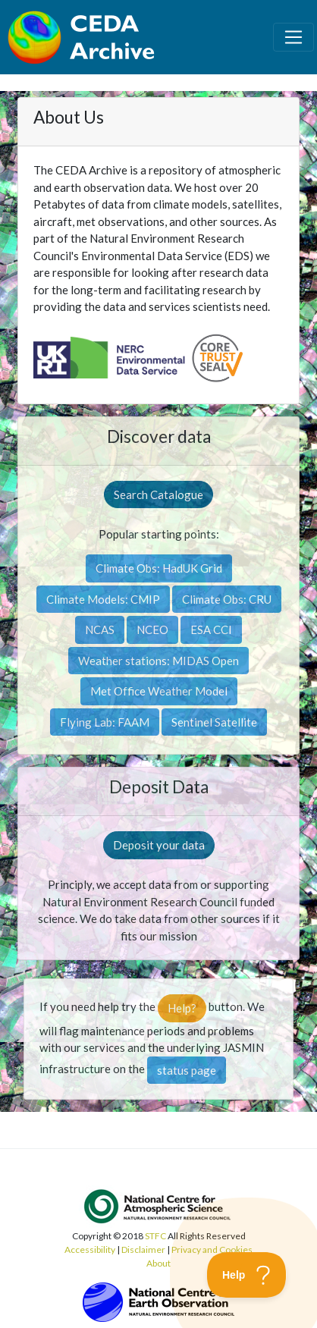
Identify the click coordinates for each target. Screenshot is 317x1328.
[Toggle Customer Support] (247, 1275)
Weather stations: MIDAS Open (158, 660)
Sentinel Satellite (214, 722)
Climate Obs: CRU (226, 599)
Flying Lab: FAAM (104, 722)
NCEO (152, 629)
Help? (182, 1008)
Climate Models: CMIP (103, 599)
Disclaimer (143, 1249)
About (158, 1263)
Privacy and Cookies (212, 1249)
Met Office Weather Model (159, 691)
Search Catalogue (158, 494)
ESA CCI (211, 629)
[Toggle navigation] (293, 37)
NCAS (100, 629)
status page (186, 1070)
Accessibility (89, 1249)
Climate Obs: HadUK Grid (159, 568)
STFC (155, 1236)
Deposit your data (159, 845)
